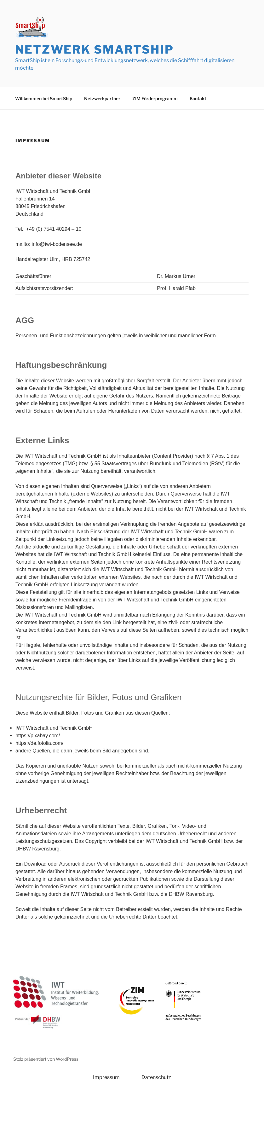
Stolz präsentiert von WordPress (45, 1059)
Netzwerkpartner (102, 98)
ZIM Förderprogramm (155, 98)
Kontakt (198, 98)
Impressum (106, 1077)
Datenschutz (156, 1077)
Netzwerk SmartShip (94, 49)
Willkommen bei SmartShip (43, 98)
